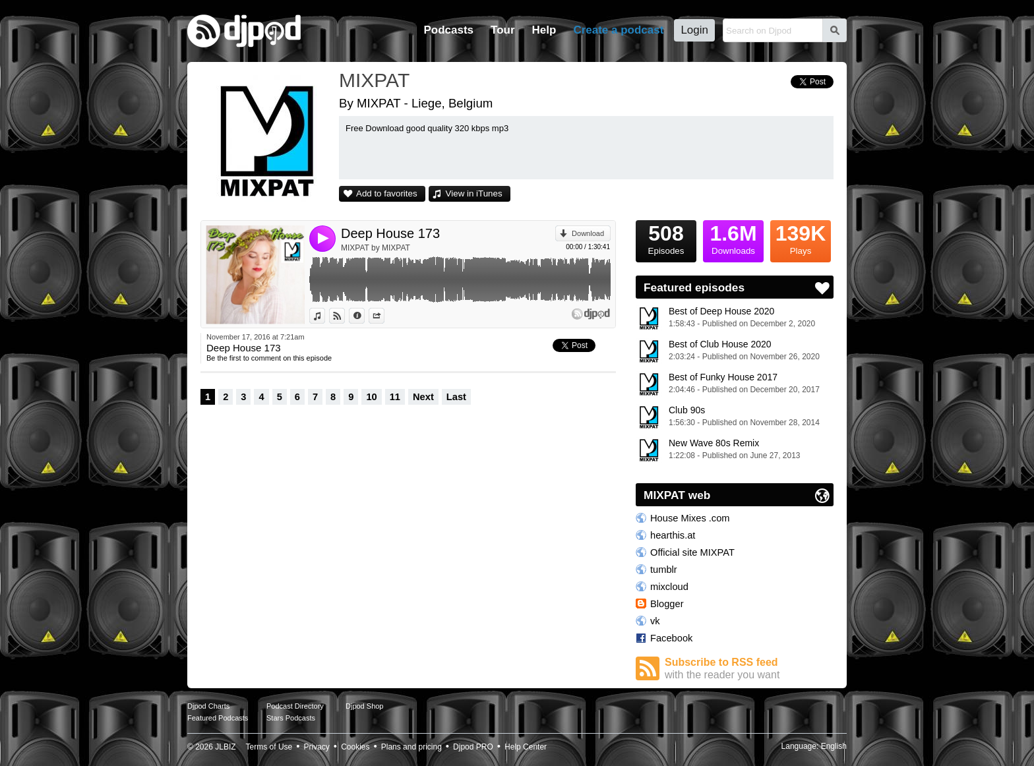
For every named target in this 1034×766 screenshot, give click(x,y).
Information (364, 316)
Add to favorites (386, 193)
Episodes (666, 238)
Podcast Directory (295, 706)
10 (371, 397)
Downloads (733, 238)
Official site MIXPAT (692, 552)
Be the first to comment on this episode (269, 358)
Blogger (667, 604)
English (834, 746)
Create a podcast (618, 30)
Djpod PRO (473, 746)
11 (395, 397)
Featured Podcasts (217, 718)
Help (544, 30)
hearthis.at (672, 535)
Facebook (671, 638)
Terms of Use (269, 746)
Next (423, 397)
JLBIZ (225, 746)
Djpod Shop (365, 706)
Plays (800, 238)
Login (694, 30)
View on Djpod (344, 316)
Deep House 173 (390, 233)
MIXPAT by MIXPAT (375, 247)
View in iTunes (474, 193)
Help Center (525, 746)
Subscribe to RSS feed (749, 669)
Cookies (355, 746)
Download (588, 233)
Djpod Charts (208, 706)
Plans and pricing (411, 746)
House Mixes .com (690, 518)
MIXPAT (374, 80)
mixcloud (669, 586)
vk (655, 621)
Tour (503, 30)
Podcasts (448, 30)
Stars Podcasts (290, 718)
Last (456, 397)
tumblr (663, 569)
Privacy (317, 746)
